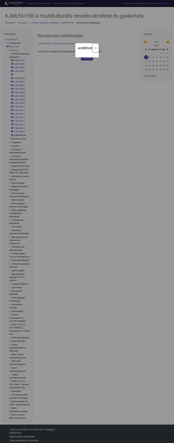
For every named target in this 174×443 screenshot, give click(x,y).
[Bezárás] (96, 48)
